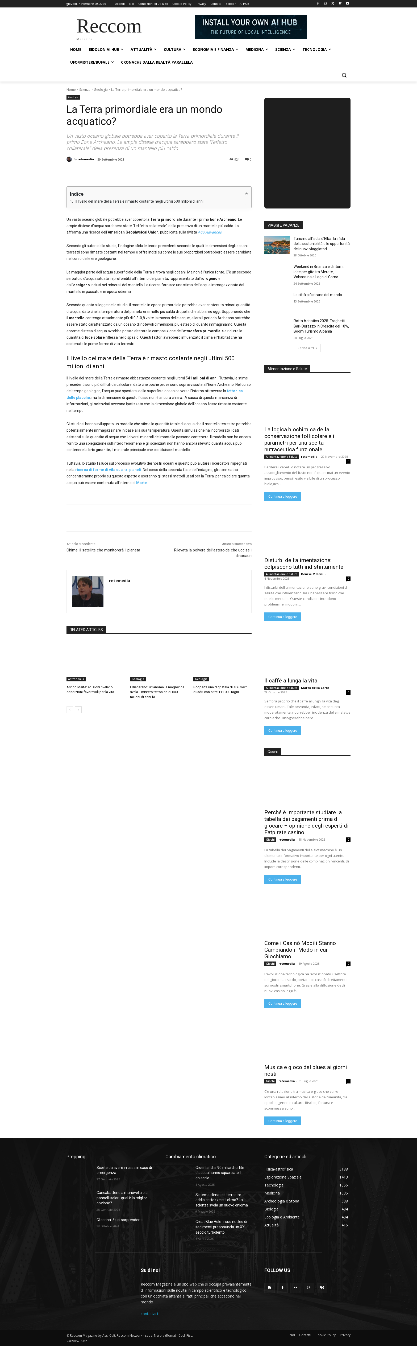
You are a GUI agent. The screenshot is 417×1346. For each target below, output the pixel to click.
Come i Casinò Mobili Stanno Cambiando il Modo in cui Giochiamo (300, 950)
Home (71, 89)
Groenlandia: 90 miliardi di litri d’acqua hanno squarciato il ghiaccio (219, 1172)
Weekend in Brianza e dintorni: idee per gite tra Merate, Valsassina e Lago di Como (319, 271)
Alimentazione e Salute (281, 457)
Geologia (101, 89)
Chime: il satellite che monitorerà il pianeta (103, 550)
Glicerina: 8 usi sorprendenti (120, 1220)
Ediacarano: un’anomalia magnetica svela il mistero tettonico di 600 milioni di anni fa (157, 692)
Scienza (84, 89)
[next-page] (78, 709)
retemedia (86, 159)
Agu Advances (210, 232)
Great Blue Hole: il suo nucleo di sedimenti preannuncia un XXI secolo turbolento (221, 1227)
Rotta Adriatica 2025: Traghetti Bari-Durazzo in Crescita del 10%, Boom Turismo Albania (321, 326)
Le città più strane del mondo (318, 295)
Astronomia (76, 679)
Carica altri (308, 348)
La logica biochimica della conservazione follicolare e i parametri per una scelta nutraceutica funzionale (299, 439)
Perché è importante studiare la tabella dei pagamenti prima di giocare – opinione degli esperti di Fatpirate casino (306, 822)
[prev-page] (69, 709)
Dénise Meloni (312, 574)
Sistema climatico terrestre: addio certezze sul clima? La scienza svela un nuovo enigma (221, 1200)
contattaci (149, 1313)
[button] (344, 75)
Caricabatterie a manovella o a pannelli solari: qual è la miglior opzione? (122, 1197)
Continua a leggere (282, 496)
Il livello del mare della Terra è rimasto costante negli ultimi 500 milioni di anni (139, 201)
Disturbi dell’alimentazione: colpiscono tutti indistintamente (303, 563)
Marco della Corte (315, 688)
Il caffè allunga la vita (290, 680)
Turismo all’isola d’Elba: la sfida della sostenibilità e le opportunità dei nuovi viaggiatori (322, 243)
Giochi (270, 839)
